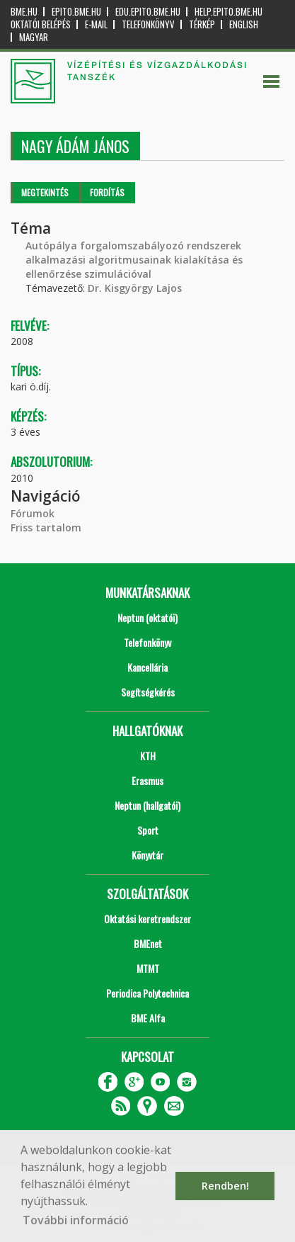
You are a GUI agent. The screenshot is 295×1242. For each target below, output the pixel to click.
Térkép (202, 24)
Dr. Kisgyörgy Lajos (135, 288)
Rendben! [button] (225, 1185)
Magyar (33, 37)
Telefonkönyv (148, 24)
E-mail (96, 24)
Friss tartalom (46, 527)
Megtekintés (45, 192)
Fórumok (32, 513)
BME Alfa (148, 1017)
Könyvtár (147, 854)
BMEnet (148, 943)
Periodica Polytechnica (147, 993)
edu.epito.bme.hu (147, 11)
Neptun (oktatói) (147, 617)
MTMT (148, 968)
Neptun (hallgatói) (147, 805)
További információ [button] (76, 1220)
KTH (148, 755)
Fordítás (107, 192)
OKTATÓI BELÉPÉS (41, 24)
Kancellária (147, 667)
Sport (147, 830)
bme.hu (24, 11)
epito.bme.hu (76, 11)
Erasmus (147, 780)
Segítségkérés (148, 691)
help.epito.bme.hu (228, 11)
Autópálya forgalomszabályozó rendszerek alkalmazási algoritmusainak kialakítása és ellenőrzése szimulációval (134, 260)
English (243, 24)
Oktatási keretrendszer (147, 918)
